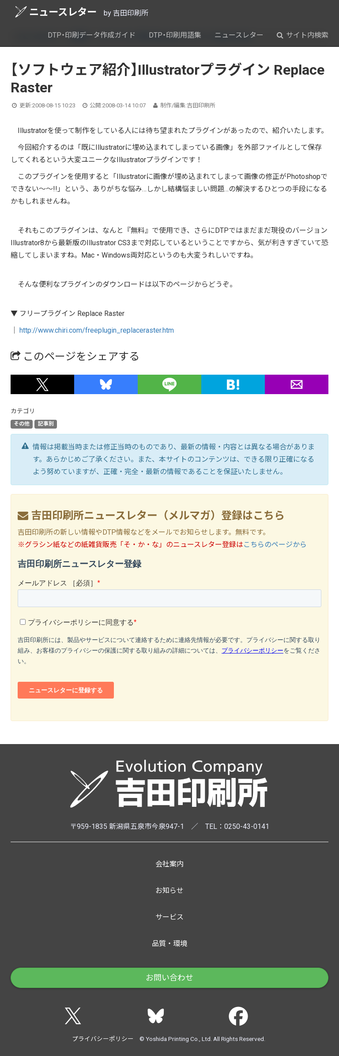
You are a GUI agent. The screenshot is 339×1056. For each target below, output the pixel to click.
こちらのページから (275, 544)
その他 (22, 424)
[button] (42, 384)
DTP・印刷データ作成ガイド (92, 35)
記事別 (46, 424)
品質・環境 (169, 943)
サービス (169, 917)
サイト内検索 (302, 35)
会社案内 (169, 864)
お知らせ (169, 890)
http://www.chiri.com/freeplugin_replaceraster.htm (96, 330)
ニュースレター (56, 12)
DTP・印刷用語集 (175, 35)
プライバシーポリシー (103, 1038)
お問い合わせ (169, 977)
